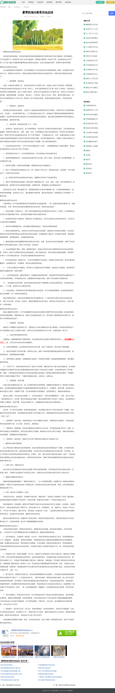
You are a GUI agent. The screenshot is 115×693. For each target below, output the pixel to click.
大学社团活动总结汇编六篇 (10, 680)
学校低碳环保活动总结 (13, 685)
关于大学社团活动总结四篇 (48, 671)
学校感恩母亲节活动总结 (47, 665)
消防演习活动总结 (45, 668)
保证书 (88, 159)
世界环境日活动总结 (7, 677)
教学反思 (89, 164)
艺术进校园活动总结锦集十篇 (10, 671)
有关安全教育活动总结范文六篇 (11, 674)
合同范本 (40, 2)
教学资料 (59, 2)
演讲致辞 (50, 2)
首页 (23, 2)
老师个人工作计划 (92, 78)
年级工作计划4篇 (91, 56)
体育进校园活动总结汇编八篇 (10, 668)
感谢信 (88, 150)
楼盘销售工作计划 (92, 24)
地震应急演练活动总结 (46, 674)
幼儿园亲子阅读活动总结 (47, 680)
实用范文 (31, 2)
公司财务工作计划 (92, 69)
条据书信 (68, 2)
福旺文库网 (55, 690)
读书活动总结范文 (7, 665)
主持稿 (88, 155)
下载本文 (48, 16)
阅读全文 (42, 16)
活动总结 (26, 7)
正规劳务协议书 (91, 105)
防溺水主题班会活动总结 (67, 685)
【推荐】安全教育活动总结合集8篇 (50, 677)
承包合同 (89, 173)
